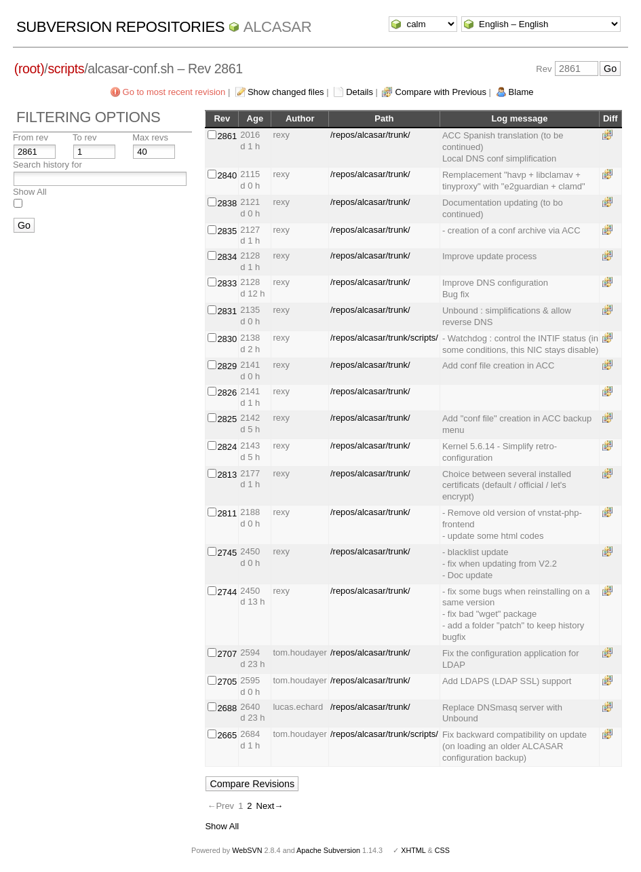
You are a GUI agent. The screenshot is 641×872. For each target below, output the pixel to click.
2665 (227, 735)
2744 (227, 592)
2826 (227, 392)
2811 (227, 513)
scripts (65, 68)
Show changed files (286, 92)
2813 (227, 475)
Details (359, 92)
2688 (227, 708)
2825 (227, 419)
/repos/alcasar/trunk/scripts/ (384, 338)
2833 (227, 283)
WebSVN (247, 850)
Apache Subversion (328, 850)
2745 (227, 553)
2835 (227, 231)
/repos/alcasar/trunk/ (370, 135)
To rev (84, 137)
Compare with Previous (440, 92)
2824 (227, 447)
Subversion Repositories (120, 26)
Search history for (47, 164)
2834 (227, 257)
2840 (227, 175)
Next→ (270, 806)
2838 (227, 203)
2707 (227, 654)
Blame (521, 92)
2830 (227, 339)
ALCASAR (277, 26)
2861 (227, 136)
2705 (227, 682)
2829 (227, 366)
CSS (442, 850)
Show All (30, 192)
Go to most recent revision (174, 92)
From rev (30, 137)
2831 (227, 311)
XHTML (413, 850)
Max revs (150, 137)
